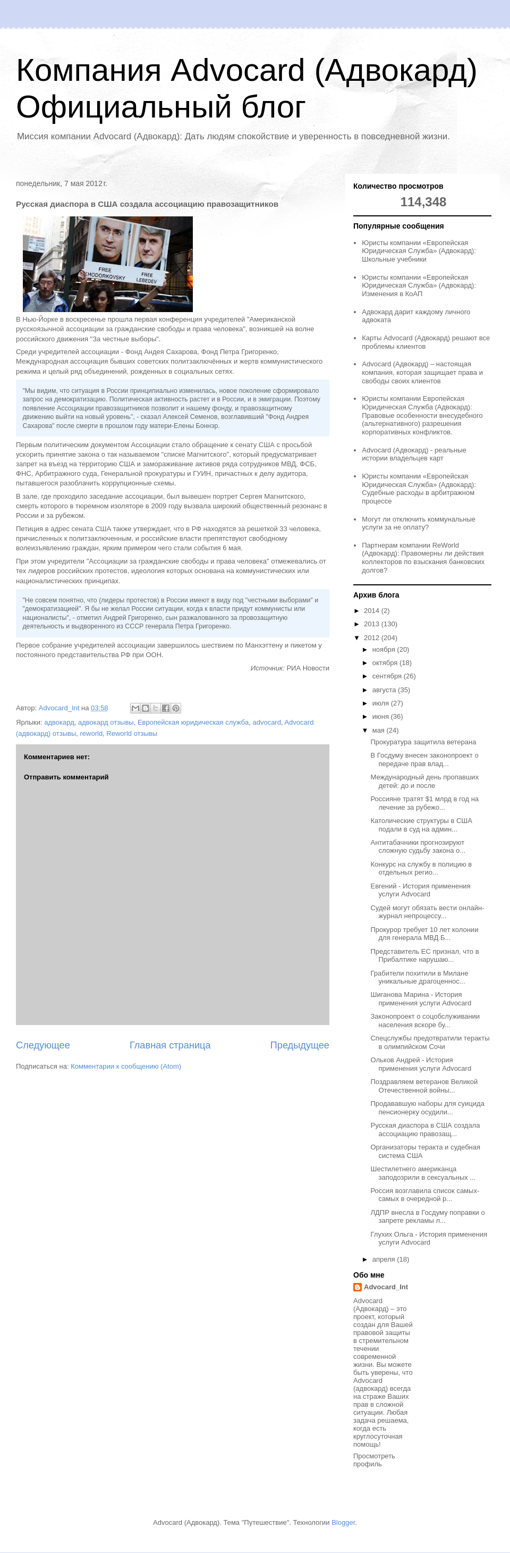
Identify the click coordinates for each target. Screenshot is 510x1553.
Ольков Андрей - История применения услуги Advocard (420, 1064)
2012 (372, 638)
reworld (91, 733)
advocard (266, 722)
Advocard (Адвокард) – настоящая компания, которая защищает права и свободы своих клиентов (422, 372)
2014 (372, 611)
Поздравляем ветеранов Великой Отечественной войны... (424, 1086)
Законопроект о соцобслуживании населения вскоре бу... (425, 1020)
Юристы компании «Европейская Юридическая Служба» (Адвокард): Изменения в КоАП (419, 285)
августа (385, 690)
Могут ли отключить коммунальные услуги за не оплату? (418, 523)
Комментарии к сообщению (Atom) (126, 1066)
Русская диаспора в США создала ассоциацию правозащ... (425, 1129)
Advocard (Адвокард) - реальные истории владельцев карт (414, 454)
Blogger (343, 1522)
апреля (384, 1259)
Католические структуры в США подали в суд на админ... (421, 825)
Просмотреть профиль (374, 1460)
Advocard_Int (386, 1287)
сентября (388, 676)
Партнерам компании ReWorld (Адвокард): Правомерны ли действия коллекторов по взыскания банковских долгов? (423, 557)
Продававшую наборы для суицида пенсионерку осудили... (427, 1107)
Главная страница (170, 1045)
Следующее (43, 1045)
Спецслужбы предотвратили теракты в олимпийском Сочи (429, 1042)
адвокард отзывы (106, 722)
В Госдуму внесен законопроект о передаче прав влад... (424, 759)
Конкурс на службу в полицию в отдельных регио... (421, 868)
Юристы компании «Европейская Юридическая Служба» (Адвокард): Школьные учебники (419, 251)
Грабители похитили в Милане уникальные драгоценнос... (419, 977)
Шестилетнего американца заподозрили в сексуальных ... (422, 1173)
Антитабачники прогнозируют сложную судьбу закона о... (417, 846)
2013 (372, 624)
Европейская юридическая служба (193, 722)
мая (379, 730)
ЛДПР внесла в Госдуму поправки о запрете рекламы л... (427, 1216)
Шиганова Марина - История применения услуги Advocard (420, 998)
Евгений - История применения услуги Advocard (420, 890)
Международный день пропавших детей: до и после (424, 781)
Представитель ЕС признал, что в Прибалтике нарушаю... (424, 955)
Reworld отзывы (131, 733)
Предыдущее (299, 1045)
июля (381, 703)
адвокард (59, 722)
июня (381, 716)
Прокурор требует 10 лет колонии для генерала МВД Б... (424, 934)
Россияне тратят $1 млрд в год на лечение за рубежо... (424, 803)
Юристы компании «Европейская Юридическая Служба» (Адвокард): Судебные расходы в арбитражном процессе (419, 488)
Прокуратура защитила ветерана (423, 742)
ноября (384, 649)
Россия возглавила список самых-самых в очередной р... (424, 1195)
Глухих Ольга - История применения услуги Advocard (428, 1238)
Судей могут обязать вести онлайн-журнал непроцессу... (427, 912)
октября (386, 663)
